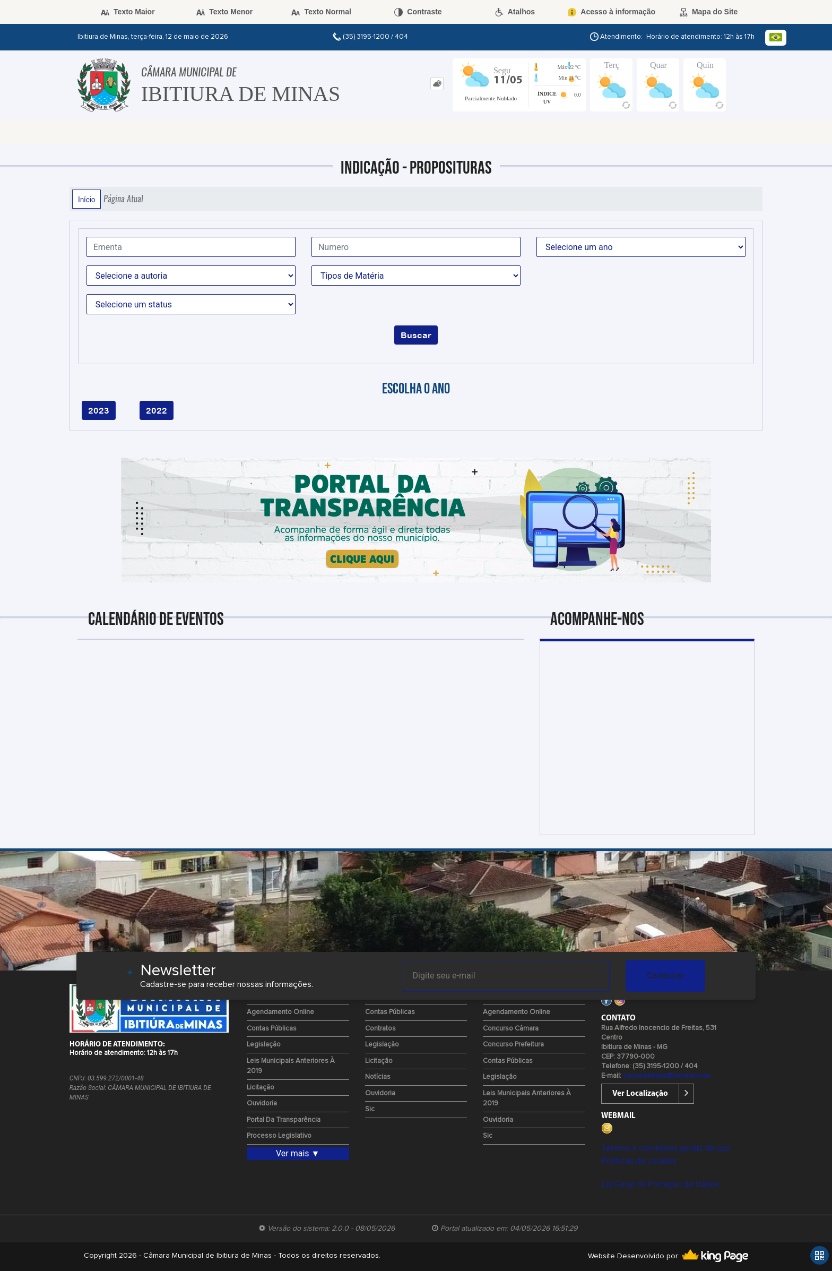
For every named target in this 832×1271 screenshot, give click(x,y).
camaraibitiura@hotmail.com (666, 1075)
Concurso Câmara (511, 1028)
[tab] (437, 83)
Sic (370, 1109)
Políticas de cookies (639, 1161)
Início (86, 199)
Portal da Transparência (283, 1120)
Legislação (264, 1044)
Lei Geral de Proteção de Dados (660, 1184)
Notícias (378, 1077)
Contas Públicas (272, 1028)
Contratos (380, 1028)
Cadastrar (665, 976)
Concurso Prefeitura (513, 1044)
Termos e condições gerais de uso (665, 1148)
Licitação (260, 1087)
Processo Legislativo (279, 1135)
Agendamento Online (280, 1012)
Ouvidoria (262, 1103)
